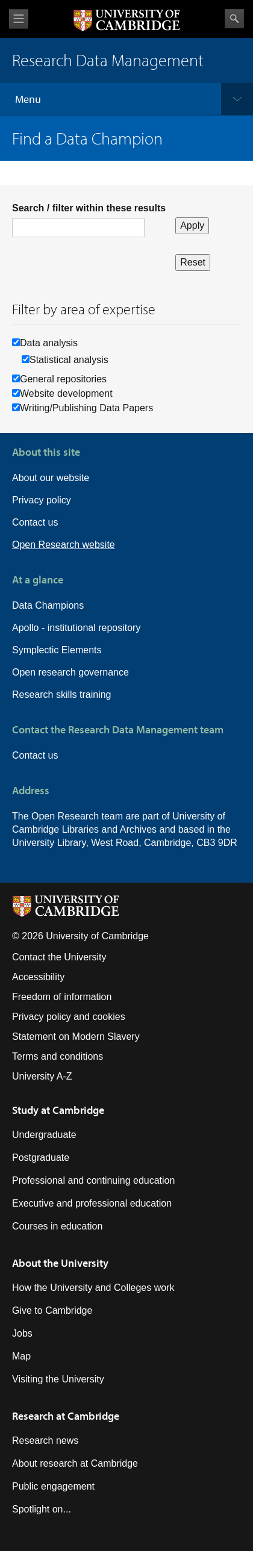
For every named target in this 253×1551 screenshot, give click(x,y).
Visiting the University (58, 1379)
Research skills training (61, 694)
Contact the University (59, 957)
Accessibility (38, 977)
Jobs (22, 1333)
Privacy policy (41, 500)
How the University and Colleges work (93, 1287)
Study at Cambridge (58, 1110)
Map (21, 1356)
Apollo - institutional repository (76, 628)
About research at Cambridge (75, 1463)
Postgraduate (40, 1157)
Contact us (35, 522)
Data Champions (48, 605)
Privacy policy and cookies (68, 1017)
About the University (60, 1263)
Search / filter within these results (89, 208)
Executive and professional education (92, 1203)
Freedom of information (61, 997)
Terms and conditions (57, 1056)
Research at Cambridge (65, 1416)
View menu (18, 19)
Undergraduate (44, 1135)
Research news (45, 1440)
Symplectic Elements (57, 650)
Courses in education (57, 1226)
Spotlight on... (41, 1509)
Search (234, 18)
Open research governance (70, 672)
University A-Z (42, 1076)
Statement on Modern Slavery (76, 1036)
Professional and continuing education (93, 1180)
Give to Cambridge (52, 1310)
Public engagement (53, 1486)
